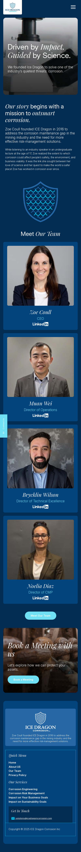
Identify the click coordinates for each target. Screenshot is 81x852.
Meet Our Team (40, 615)
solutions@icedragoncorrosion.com (33, 818)
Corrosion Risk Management (27, 793)
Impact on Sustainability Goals (28, 801)
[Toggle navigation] (73, 7)
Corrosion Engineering (23, 789)
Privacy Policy (17, 775)
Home (12, 762)
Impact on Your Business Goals (28, 797)
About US (14, 766)
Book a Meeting (23, 679)
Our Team (15, 770)
